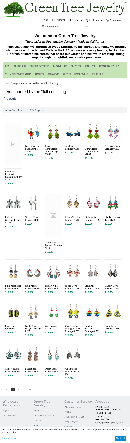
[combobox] (65, 26)
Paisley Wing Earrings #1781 (52, 287)
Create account (10, 415)
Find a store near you (74, 417)
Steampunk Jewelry (109, 66)
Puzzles (67, 74)
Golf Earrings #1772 (51, 327)
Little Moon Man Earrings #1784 (13, 287)
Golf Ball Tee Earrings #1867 (32, 218)
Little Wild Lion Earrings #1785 (72, 218)
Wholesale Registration (54, 20)
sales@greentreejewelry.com (109, 422)
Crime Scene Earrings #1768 (112, 327)
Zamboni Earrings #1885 (72, 147)
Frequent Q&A (71, 421)
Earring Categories (40, 66)
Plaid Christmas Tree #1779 (112, 218)
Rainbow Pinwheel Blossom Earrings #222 (13, 175)
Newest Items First (15, 110)
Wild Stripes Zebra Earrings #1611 (72, 372)
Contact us (39, 420)
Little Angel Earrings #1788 (92, 287)
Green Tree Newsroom (44, 415)
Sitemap (37, 425)
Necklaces (90, 66)
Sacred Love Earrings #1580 (72, 287)
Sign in (6, 410)
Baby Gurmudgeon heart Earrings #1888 (51, 150)
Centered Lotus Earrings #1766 (12, 370)
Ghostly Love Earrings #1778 (112, 287)
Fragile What (81, 74)
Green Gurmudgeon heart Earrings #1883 (91, 150)
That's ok (120, 438)
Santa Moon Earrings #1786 (32, 287)
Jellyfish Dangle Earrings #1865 (112, 147)
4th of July (97, 74)
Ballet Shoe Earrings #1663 (32, 370)
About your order (72, 407)
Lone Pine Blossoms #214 (12, 327)
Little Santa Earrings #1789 (92, 218)
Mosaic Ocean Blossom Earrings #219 (53, 245)
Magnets (39, 74)
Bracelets (76, 66)
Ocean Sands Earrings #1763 (52, 370)
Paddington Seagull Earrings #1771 (33, 329)
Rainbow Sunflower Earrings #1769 (92, 329)
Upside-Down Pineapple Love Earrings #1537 (72, 329)
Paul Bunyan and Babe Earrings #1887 (33, 149)
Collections (20, 66)
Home (6, 83)
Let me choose (9, 438)
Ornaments (53, 74)
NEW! (7, 66)
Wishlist (68, 412)
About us (38, 410)
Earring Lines (60, 66)
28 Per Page (36, 110)
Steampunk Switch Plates (18, 74)
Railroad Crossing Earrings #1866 (13, 220)
